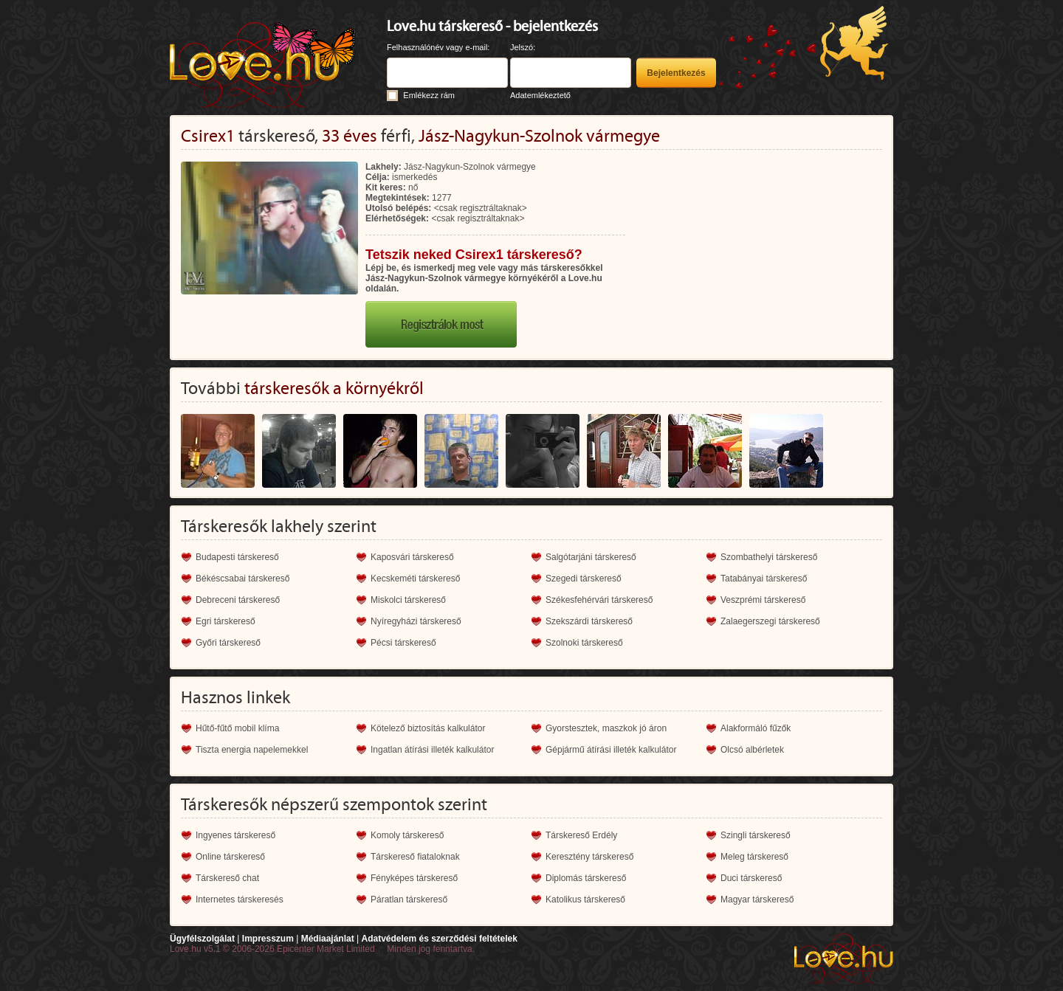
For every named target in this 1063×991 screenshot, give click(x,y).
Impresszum (268, 938)
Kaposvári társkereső (412, 557)
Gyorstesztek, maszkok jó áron (606, 728)
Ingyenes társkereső (235, 835)
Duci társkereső (751, 878)
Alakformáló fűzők (755, 728)
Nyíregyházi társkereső (416, 621)
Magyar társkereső (757, 899)
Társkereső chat (227, 878)
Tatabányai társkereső (763, 578)
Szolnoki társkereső (584, 643)
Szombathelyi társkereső (768, 557)
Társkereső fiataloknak (415, 857)
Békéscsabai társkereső (242, 578)
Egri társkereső (225, 621)
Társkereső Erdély (581, 835)
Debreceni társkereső (238, 600)
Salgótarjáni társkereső (591, 557)
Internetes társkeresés (239, 899)
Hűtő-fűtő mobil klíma (237, 728)
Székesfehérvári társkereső (599, 600)
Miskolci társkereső (408, 600)
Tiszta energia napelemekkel (252, 750)
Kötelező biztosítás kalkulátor (428, 728)
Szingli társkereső (755, 835)
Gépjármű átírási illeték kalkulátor (611, 750)
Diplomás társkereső (586, 878)
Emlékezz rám (429, 95)
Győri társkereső (228, 643)
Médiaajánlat (327, 938)
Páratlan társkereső (409, 899)
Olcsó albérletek (752, 750)
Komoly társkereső (407, 835)
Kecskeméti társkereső (415, 578)
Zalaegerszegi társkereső (770, 621)
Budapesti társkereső (237, 557)
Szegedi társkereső (584, 578)
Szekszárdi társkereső (589, 621)
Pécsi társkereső (403, 643)
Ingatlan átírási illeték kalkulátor (432, 750)
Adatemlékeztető (540, 95)
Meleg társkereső (754, 857)
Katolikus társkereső (585, 899)
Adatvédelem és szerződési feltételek (439, 938)
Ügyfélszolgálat (202, 938)
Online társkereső (230, 857)
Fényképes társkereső (414, 878)
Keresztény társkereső (589, 857)
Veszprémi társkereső (762, 600)
